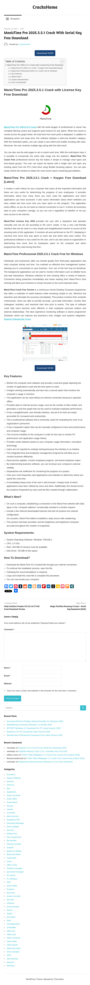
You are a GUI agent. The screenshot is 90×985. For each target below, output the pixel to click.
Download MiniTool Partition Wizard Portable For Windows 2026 (35, 721)
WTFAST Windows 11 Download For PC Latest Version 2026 (34, 728)
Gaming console (14, 844)
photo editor (12, 886)
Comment (9, 629)
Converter (11, 813)
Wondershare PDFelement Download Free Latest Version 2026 (34, 735)
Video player (12, 945)
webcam (10, 962)
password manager (15, 872)
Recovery (11, 893)
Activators (11, 774)
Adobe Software (14, 778)
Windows (11, 966)
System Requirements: (20, 80)
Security (10, 900)
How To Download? (18, 82)
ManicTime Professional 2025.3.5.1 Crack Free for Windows (34, 71)
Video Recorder (14, 948)
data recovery (13, 816)
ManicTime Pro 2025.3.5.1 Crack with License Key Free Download (35, 65)
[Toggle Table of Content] (61, 61)
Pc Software (12, 879)
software (10, 903)
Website (8, 683)
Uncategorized (13, 924)
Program (10, 889)
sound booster (13, 907)
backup (10, 806)
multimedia (11, 858)
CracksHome (45, 7)
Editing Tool (12, 834)
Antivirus (10, 785)
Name (7, 668)
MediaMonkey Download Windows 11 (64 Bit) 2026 (29, 725)
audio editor (12, 799)
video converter (13, 938)
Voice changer (13, 952)
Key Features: (16, 74)
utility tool (11, 931)
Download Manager (15, 823)
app (8, 788)
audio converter (13, 795)
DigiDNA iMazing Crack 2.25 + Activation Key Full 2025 (43, 751)
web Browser (12, 959)
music (9, 861)
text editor (11, 917)
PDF (9, 882)
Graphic (10, 847)
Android (10, 781)
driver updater (13, 827)
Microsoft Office (14, 854)
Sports (9, 910)
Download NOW (45, 53)
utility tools (11, 934)
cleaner (10, 809)
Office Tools (12, 865)
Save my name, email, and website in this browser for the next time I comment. (42, 691)
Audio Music (12, 802)
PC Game (11, 875)
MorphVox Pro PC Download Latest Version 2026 (28, 732)
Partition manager (14, 868)
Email (7, 676)
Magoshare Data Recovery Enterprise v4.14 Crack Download (46, 762)
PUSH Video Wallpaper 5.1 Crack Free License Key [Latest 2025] (51, 755)
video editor (12, 941)
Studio (9, 913)
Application (11, 792)
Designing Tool (13, 820)
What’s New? (16, 77)
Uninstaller (11, 927)
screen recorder (14, 896)
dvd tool (10, 830)
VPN (9, 955)
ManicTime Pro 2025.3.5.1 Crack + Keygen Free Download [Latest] (36, 68)
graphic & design (14, 851)
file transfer (12, 840)
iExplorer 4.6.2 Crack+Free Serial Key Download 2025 (43, 748)
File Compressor (14, 837)
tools (22, 29)
